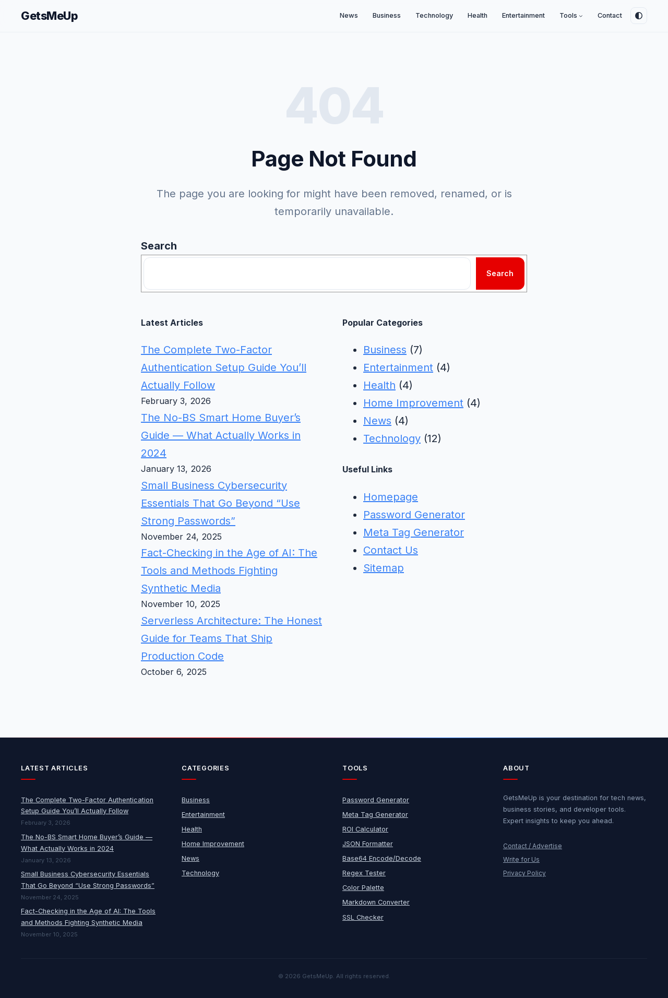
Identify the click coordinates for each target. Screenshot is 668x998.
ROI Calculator (365, 829)
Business (385, 349)
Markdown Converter (376, 902)
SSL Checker (363, 917)
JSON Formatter (367, 844)
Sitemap (383, 568)
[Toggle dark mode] (638, 15)
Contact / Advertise (532, 846)
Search (159, 246)
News (377, 420)
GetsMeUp (49, 15)
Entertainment (398, 367)
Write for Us (521, 859)
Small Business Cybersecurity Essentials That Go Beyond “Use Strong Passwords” (220, 503)
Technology (392, 438)
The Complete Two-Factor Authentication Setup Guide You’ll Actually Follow (223, 367)
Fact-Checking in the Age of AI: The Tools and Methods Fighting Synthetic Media (229, 570)
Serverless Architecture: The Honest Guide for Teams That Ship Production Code (231, 638)
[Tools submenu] (581, 16)
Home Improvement (413, 403)
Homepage (390, 497)
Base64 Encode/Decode (381, 858)
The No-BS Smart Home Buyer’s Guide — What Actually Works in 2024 (221, 435)
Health (379, 385)
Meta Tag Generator (413, 532)
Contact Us (390, 550)
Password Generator (414, 514)
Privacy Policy (524, 873)
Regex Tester (364, 873)
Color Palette (363, 888)
